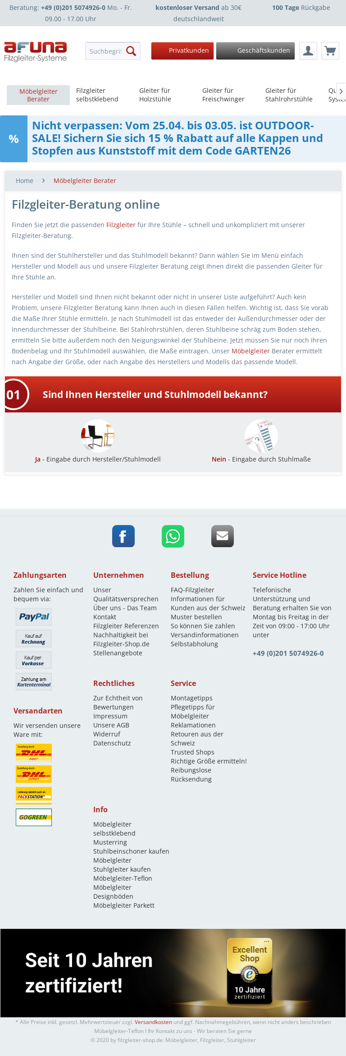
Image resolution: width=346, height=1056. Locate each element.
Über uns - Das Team (125, 607)
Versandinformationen (205, 635)
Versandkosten (153, 1022)
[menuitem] (113, 51)
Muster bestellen (196, 617)
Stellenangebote (117, 653)
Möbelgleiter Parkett (124, 905)
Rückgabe (301, 7)
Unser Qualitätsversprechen (126, 594)
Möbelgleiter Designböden (113, 892)
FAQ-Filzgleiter (192, 589)
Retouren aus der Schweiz (197, 738)
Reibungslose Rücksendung (191, 774)
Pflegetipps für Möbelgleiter (193, 711)
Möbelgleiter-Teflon (122, 878)
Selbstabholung (194, 644)
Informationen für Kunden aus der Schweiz (208, 603)
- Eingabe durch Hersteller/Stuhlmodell (98, 454)
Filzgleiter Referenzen (126, 626)
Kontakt (104, 617)
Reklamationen (193, 725)
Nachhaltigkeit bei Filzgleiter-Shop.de (121, 639)
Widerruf (106, 734)
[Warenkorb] (330, 51)
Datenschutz (112, 743)
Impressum (110, 716)
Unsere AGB (111, 725)
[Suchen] (131, 51)
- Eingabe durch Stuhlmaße (261, 454)
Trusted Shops (192, 752)
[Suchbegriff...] (113, 51)
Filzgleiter (121, 224)
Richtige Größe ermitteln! (209, 761)
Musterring (110, 842)
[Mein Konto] (308, 51)
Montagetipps (192, 698)
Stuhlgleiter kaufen (122, 869)
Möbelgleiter (251, 351)
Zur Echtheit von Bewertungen (118, 702)
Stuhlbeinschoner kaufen (131, 851)
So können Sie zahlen (203, 626)
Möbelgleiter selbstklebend (114, 828)
